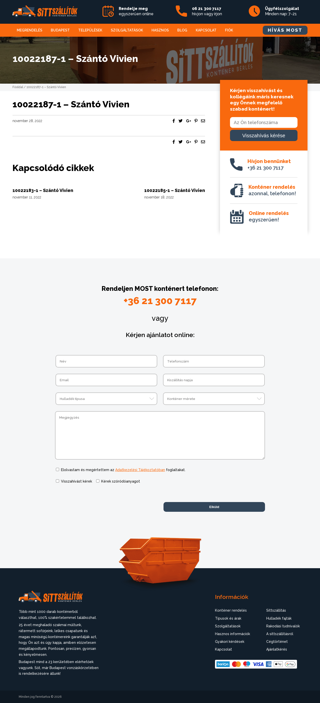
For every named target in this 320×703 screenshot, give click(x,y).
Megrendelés (29, 30)
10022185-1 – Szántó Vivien (174, 190)
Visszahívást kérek (76, 481)
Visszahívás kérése (263, 135)
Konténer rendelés (231, 610)
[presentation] (93, 500)
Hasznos (160, 30)
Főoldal (17, 87)
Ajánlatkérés (276, 649)
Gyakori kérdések (229, 642)
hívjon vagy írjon (207, 11)
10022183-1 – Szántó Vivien (42, 190)
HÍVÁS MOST (285, 30)
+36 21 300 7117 (269, 164)
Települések (90, 30)
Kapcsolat (206, 30)
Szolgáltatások (127, 30)
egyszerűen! (269, 216)
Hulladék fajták (279, 618)
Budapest (60, 30)
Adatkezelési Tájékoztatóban (140, 470)
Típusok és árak (228, 618)
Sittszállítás (276, 610)
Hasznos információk (232, 634)
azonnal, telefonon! (272, 190)
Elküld (214, 507)
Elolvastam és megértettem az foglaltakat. (123, 470)
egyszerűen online (136, 11)
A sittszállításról (279, 634)
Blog (182, 30)
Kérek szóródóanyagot (120, 481)
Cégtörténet (277, 642)
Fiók (229, 30)
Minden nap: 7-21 (282, 11)
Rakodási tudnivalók (283, 626)
